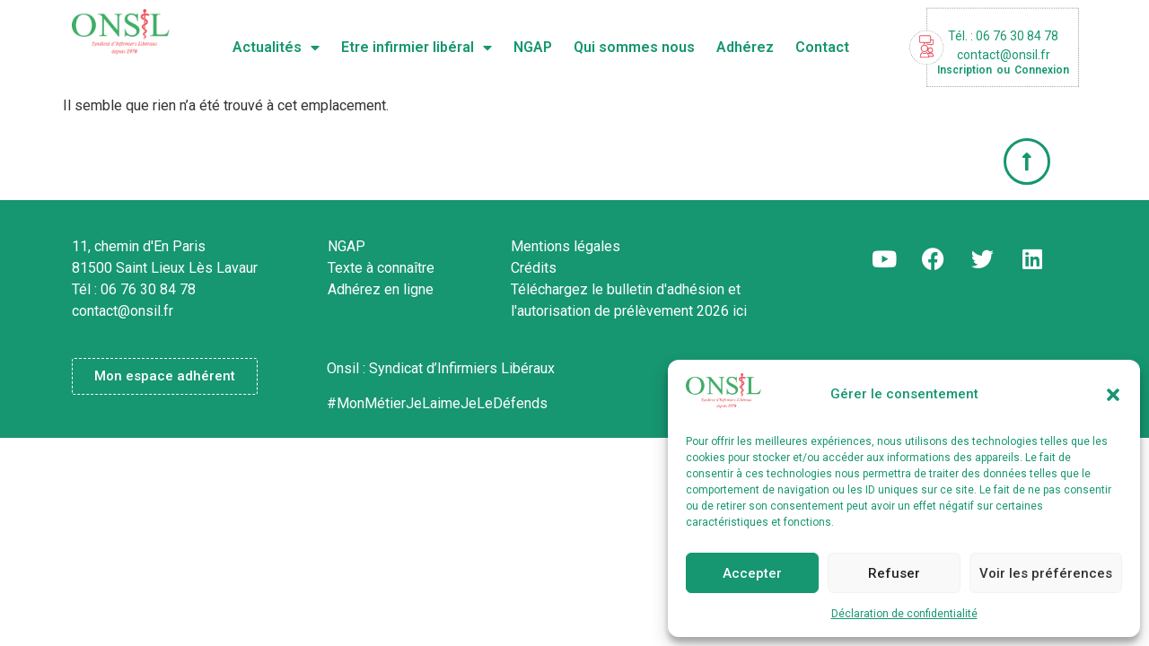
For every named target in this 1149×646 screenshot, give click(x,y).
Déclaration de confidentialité (904, 613)
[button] (1113, 395)
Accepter (752, 573)
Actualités (276, 47)
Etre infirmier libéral (416, 47)
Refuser (894, 573)
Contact (822, 47)
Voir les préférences (1045, 573)
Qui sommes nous (634, 47)
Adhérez (745, 47)
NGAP (532, 47)
